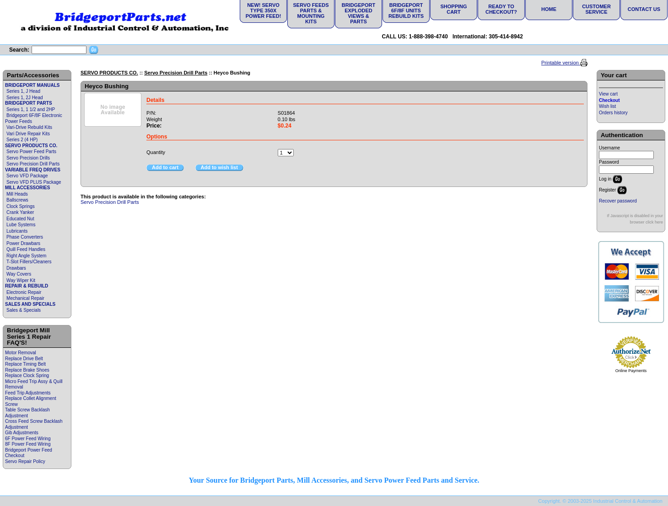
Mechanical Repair (25, 298)
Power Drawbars (23, 243)
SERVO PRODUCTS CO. (31, 145)
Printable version (560, 62)
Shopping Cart (453, 9)
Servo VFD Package (27, 175)
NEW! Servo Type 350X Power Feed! (263, 10)
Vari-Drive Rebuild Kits (29, 127)
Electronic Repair (23, 292)
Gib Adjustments (21, 432)
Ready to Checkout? (501, 9)
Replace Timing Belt (25, 364)
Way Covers (18, 274)
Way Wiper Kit (20, 280)
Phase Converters (24, 237)
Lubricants (16, 231)
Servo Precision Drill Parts (32, 163)
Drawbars (16, 268)
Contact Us (644, 9)
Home (548, 9)
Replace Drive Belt (24, 358)
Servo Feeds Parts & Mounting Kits (311, 13)
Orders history (613, 112)
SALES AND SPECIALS (30, 304)
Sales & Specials (23, 310)
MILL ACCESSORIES (27, 187)
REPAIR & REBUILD (26, 285)
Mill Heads (17, 194)
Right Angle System (26, 255)
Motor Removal (20, 352)
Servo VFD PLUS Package (33, 182)
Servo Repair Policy (25, 461)
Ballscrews (17, 199)
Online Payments (631, 370)
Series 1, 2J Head (24, 97)
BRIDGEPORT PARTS (28, 103)
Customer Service (596, 9)
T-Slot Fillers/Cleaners (28, 261)
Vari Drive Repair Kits (28, 133)
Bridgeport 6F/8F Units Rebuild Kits (406, 10)
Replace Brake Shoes (27, 370)
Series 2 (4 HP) (22, 139)
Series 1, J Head (23, 91)
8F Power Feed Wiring (27, 444)
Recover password (618, 200)
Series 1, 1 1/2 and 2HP (30, 109)
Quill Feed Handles (25, 249)
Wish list (607, 106)
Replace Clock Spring (27, 375)
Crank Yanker (20, 212)
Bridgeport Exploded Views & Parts (358, 13)
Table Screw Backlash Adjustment (27, 412)
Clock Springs (20, 206)
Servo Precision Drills (28, 157)
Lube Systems (20, 224)
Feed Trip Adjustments (28, 392)
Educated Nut (20, 218)
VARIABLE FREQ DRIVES (32, 169)
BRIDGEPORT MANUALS (32, 85)
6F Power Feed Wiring (27, 438)
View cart (608, 93)
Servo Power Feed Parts (31, 151)
